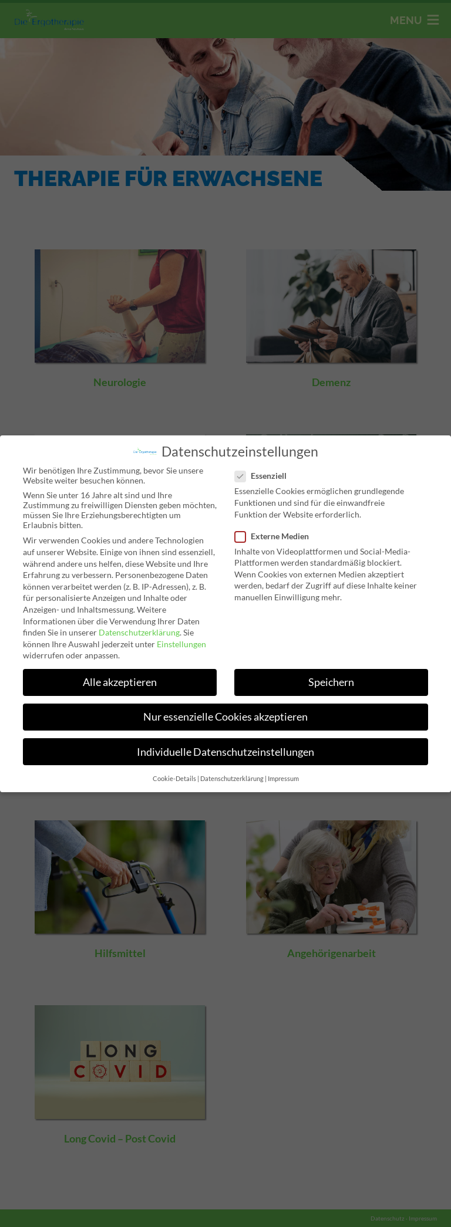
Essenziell (264, 474)
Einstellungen (181, 644)
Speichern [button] (332, 683)
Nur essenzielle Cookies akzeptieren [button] (225, 717)
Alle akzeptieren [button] (119, 683)
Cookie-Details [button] (174, 779)
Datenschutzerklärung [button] (232, 779)
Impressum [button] (283, 779)
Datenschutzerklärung (138, 632)
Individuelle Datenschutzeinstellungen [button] (225, 752)
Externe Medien (275, 535)
